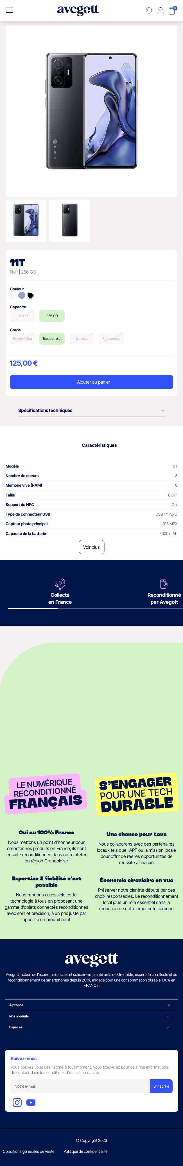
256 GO (52, 316)
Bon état (82, 338)
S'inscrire (161, 1086)
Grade (15, 329)
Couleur (17, 288)
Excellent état (22, 338)
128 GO (22, 316)
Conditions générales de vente (28, 1151)
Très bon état (52, 338)
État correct (111, 338)
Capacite (18, 306)
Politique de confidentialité (85, 1151)
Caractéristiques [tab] (99, 445)
